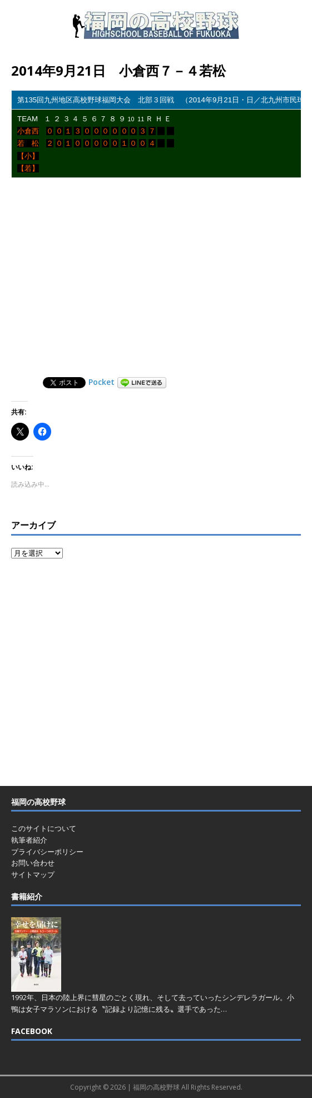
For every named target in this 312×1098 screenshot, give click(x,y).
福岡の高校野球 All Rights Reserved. (187, 1087)
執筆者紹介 (29, 840)
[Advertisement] (161, 279)
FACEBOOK (31, 1031)
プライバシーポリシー (47, 852)
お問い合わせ (33, 863)
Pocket (101, 382)
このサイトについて (43, 828)
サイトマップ (33, 874)
